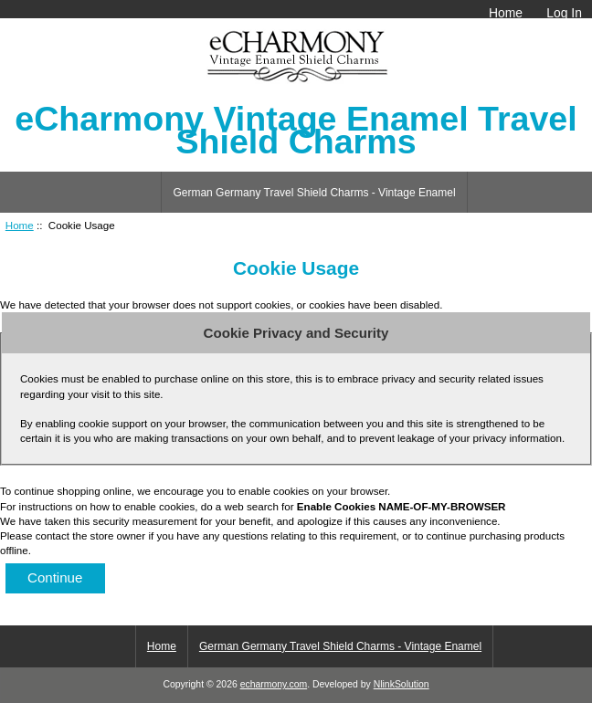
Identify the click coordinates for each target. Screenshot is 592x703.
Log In (564, 12)
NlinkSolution (401, 684)
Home (506, 12)
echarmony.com (273, 684)
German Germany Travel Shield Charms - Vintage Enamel (314, 192)
